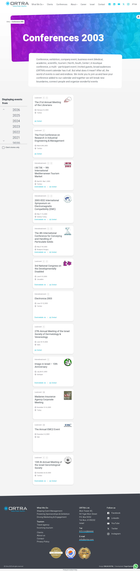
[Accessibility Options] (138, 17)
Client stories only (12, 147)
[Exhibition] (47, 98)
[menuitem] (50, 5)
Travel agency (43, 525)
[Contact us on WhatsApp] (135, 566)
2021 (16, 137)
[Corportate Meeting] (44, 392)
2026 (16, 110)
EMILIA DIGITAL (108, 566)
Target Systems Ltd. (130, 566)
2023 (16, 126)
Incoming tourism (45, 528)
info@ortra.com (86, 540)
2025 (16, 115)
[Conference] (44, 98)
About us (41, 535)
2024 (16, 121)
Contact (40, 539)
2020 (16, 143)
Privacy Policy (43, 542)
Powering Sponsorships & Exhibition (53, 514)
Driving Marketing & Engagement (51, 517)
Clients (40, 532)
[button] (37, 5)
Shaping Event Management (49, 511)
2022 (16, 132)
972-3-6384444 (86, 531)
